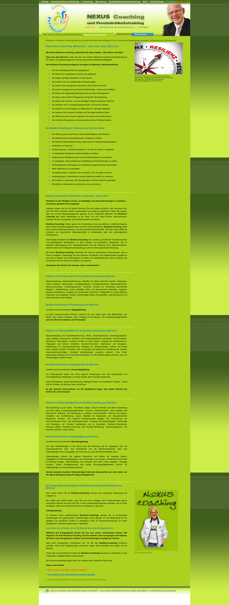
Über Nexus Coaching (53, 35)
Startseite (50, 40)
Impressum (106, 27)
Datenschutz (126, 27)
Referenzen (141, 34)
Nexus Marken (124, 34)
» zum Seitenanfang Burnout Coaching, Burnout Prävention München (76, 579)
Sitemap (143, 27)
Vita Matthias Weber (73, 35)
